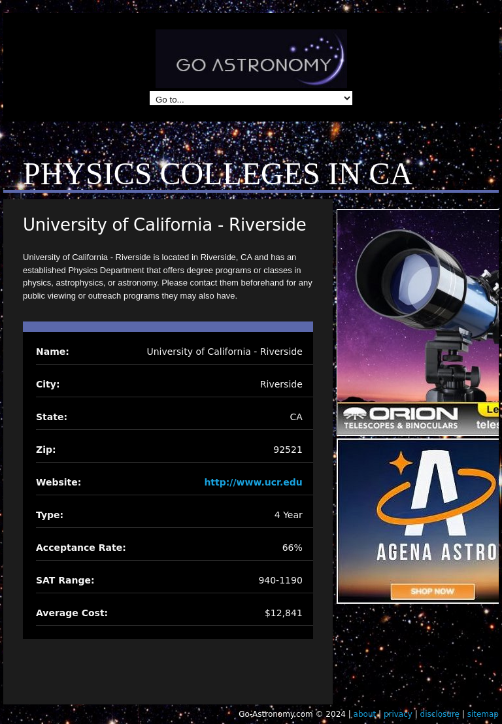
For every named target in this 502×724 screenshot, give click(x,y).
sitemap (483, 714)
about (365, 714)
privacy (398, 714)
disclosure (440, 714)
